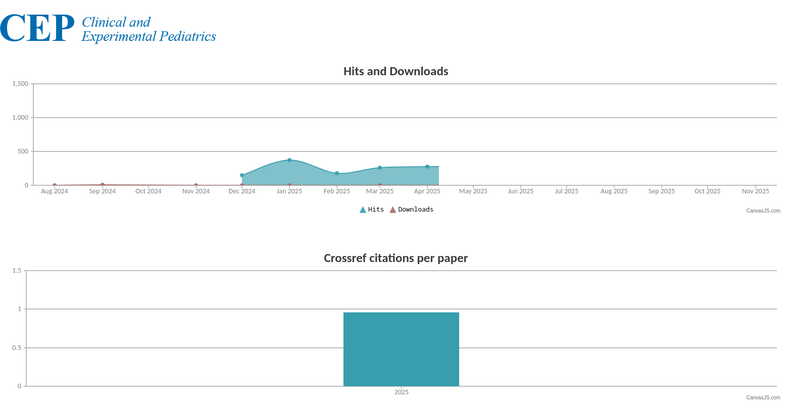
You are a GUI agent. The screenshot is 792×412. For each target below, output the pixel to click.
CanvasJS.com (763, 211)
